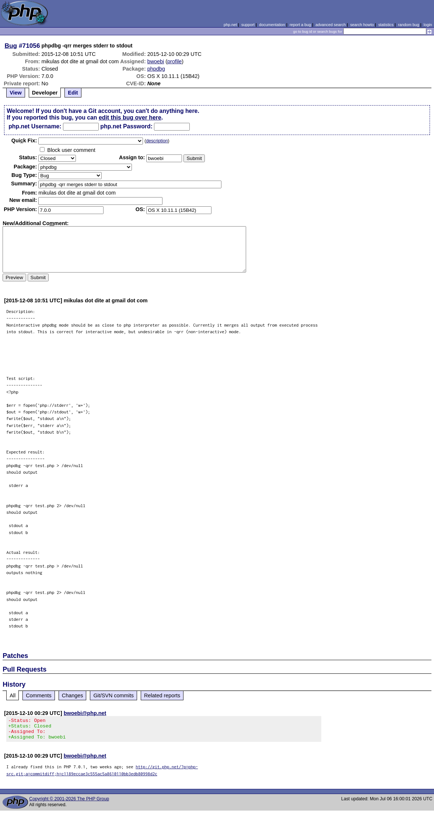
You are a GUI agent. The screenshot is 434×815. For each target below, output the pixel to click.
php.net (230, 24)
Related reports (162, 695)
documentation (272, 24)
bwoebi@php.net (85, 713)
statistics (385, 24)
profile (174, 61)
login (428, 24)
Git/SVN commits (113, 695)
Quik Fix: (24, 140)
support (248, 24)
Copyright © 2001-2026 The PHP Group (69, 803)
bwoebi (155, 61)
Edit (73, 93)
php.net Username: (34, 126)
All (12, 695)
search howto (362, 24)
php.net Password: (126, 126)
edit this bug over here (130, 117)
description (157, 140)
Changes (72, 695)
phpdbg (156, 69)
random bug (408, 24)
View (16, 93)
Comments (39, 695)
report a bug (300, 24)
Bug (11, 45)
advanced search (330, 24)
